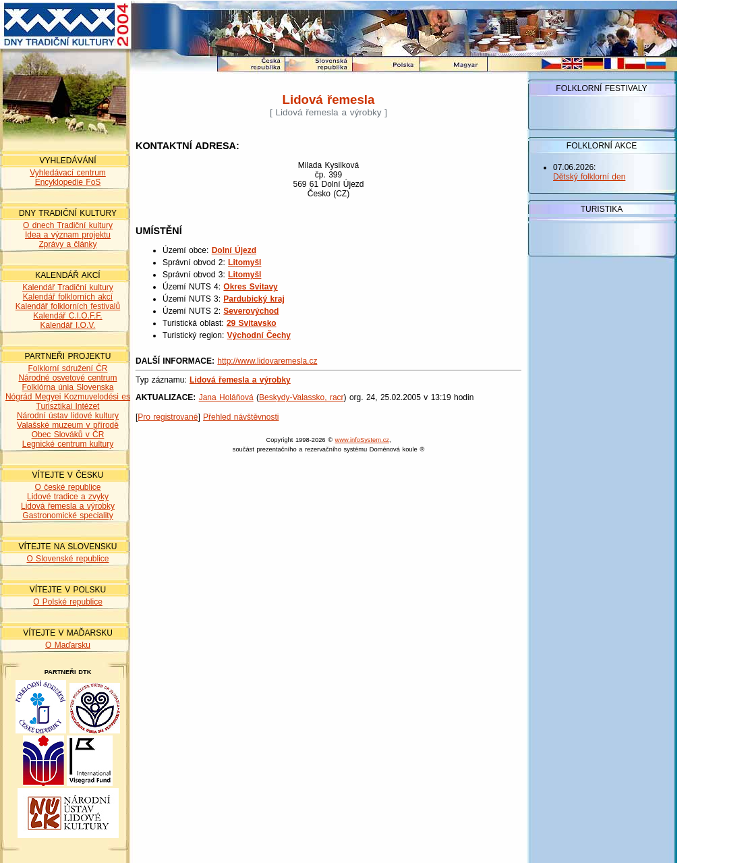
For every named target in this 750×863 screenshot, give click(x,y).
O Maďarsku (67, 645)
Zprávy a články (67, 244)
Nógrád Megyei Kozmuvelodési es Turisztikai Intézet (67, 401)
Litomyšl (244, 262)
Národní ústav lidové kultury (68, 415)
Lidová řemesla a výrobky (68, 506)
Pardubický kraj (253, 299)
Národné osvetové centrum (67, 378)
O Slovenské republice (67, 558)
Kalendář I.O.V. (68, 325)
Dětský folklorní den (589, 177)
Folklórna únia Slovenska (67, 387)
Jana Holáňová (226, 397)
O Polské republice (68, 602)
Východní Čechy (259, 335)
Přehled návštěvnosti (241, 417)
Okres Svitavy (250, 286)
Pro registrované (168, 417)
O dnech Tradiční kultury (68, 225)
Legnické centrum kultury (67, 444)
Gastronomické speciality (67, 515)
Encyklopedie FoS (68, 182)
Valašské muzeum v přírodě (68, 425)
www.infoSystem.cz (362, 440)
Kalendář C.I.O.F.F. (67, 316)
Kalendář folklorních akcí (68, 297)
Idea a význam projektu (68, 235)
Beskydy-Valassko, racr (301, 397)
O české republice (67, 487)
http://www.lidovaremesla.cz (267, 361)
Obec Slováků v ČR (68, 434)
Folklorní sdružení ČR (67, 368)
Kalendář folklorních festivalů (68, 306)
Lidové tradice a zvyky (68, 496)
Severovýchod (251, 311)
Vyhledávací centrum (68, 172)
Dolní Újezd (234, 250)
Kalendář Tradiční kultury (67, 287)
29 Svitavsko (252, 323)
